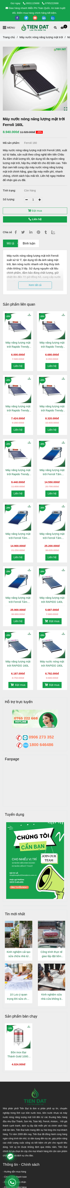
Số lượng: (9, 199)
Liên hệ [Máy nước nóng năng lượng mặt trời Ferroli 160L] (35, 219)
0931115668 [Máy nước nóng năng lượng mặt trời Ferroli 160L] (31, 3)
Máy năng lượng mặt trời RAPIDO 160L (18, 663)
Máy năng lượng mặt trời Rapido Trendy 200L (52, 408)
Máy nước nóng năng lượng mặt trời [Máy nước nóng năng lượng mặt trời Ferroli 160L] (41, 37)
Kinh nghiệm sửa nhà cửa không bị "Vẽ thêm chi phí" (51, 997)
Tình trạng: (10, 190)
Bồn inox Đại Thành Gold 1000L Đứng (18, 1054)
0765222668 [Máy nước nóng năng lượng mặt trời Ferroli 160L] (50, 3)
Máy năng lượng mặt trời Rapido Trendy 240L (18, 472)
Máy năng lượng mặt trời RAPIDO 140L (52, 599)
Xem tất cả (35, 285)
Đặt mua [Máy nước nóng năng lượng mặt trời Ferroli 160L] (52, 621)
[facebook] (17, 17)
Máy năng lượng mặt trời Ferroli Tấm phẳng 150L (18, 536)
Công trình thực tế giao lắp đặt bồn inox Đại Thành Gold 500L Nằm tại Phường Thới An (51, 954)
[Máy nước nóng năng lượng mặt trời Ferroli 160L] (35, 27)
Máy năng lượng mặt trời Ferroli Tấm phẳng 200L (52, 536)
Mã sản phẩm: (12, 142)
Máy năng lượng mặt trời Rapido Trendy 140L (18, 345)
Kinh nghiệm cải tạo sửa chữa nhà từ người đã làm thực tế (18, 954)
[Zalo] (55, 232)
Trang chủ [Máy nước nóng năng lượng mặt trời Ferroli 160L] (9, 37)
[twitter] (26, 17)
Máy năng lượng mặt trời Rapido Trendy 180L (18, 408)
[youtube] (35, 17)
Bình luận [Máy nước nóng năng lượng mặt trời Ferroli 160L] (29, 243)
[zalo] (53, 17)
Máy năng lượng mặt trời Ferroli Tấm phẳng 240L (18, 600)
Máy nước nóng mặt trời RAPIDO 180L (52, 663)
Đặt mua (35, 210)
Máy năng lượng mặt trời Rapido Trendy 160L (52, 345)
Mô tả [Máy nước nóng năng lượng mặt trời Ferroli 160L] (10, 243)
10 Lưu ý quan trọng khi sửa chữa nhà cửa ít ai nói (18, 997)
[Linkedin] (30, 232)
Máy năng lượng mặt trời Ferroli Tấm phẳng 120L (52, 472)
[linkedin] (44, 17)
